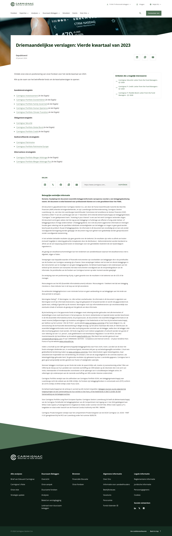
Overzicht (45, 479)
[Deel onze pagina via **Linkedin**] (137, 57)
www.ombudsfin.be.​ (66, 341)
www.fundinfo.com (84, 336)
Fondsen (14, 13)
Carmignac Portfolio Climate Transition (32, 112)
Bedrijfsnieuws (109, 489)
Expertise (23, 13)
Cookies (137, 495)
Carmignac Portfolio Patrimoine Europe (32, 146)
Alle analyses (16, 474)
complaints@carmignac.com (52, 339)
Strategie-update (17, 495)
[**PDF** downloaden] (145, 57)
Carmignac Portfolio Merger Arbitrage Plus (33, 161)
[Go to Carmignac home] (22, 4)
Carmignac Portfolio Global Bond (29, 127)
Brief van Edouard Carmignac (23, 479)
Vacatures (107, 495)
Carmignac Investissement (27, 95)
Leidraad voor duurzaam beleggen (52, 506)
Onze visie (15, 489)
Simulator (66, 13)
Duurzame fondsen (49, 489)
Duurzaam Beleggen (50, 13)
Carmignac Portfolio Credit (27, 131)
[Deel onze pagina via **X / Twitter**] (53, 185)
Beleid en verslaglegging (51, 500)
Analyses (34, 13)
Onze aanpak (47, 484)
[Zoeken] (140, 13)
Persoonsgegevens (141, 489)
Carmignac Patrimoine (25, 142)
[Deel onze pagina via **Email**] (153, 57)
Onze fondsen (78, 484)
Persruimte (107, 500)
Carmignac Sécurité (24, 123)
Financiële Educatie (80, 479)
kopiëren (123, 185)
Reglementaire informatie (144, 479)
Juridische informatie (142, 484)
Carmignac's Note (18, 484)
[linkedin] (135, 508)
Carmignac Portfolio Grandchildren (30, 100)
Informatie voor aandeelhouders (116, 484)
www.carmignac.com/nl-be (94, 323)
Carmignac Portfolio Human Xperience (32, 108)
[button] (24, 475)
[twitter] (139, 508)
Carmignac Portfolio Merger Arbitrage (31, 157)
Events (75, 13)
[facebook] (144, 508)
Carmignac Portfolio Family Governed (31, 104)
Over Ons (83, 13)
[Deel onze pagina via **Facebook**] (61, 185)
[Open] (28, 13)
